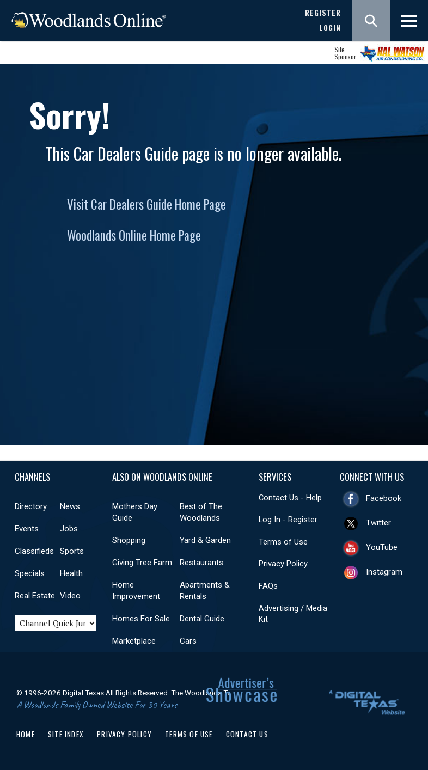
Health (71, 573)
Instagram (384, 572)
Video (70, 596)
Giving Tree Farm (142, 562)
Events (27, 529)
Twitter (378, 523)
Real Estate (35, 596)
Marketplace (134, 641)
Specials (30, 573)
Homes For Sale (141, 619)
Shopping (128, 540)
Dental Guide (202, 619)
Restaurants (201, 562)
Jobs (69, 529)
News (70, 506)
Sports (72, 551)
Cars (188, 641)
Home (25, 734)
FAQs (268, 586)
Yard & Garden (205, 540)
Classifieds (34, 551)
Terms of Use (283, 542)
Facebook (383, 498)
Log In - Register (288, 519)
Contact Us (247, 734)
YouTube (382, 547)
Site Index (66, 734)
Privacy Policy (283, 564)
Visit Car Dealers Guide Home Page (146, 204)
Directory (31, 506)
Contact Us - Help (290, 498)
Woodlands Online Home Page (134, 235)
